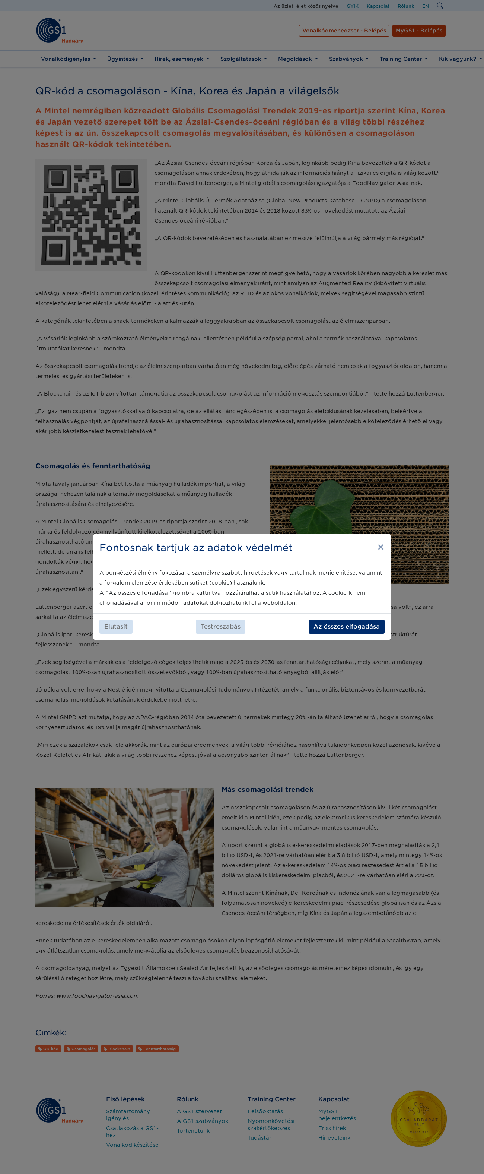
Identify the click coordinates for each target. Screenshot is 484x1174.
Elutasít (116, 626)
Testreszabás (221, 626)
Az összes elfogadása (346, 626)
